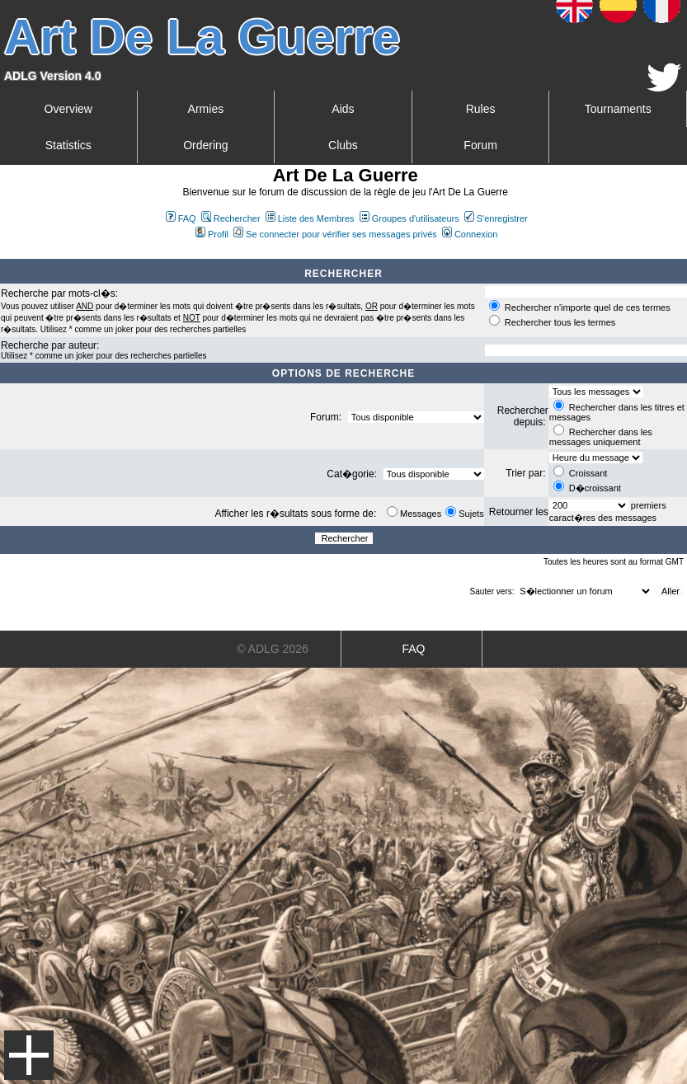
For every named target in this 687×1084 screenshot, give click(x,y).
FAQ (181, 218)
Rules (481, 108)
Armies (206, 108)
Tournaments (618, 108)
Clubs (343, 145)
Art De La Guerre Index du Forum (6, 252)
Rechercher (231, 218)
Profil (211, 234)
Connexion (470, 234)
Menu (29, 1055)
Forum (479, 145)
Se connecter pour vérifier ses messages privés (335, 234)
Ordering (205, 145)
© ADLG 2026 (272, 648)
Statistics (68, 145)
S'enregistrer (496, 218)
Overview (68, 108)
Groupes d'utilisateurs (409, 218)
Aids (343, 108)
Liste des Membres (310, 218)
